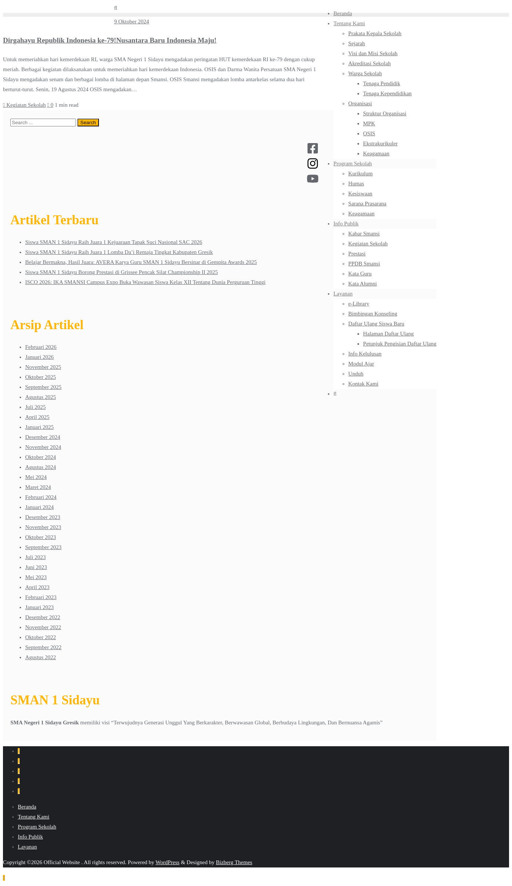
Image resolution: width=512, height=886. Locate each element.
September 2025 (43, 387)
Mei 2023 (36, 577)
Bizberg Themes (234, 862)
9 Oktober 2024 (131, 21)
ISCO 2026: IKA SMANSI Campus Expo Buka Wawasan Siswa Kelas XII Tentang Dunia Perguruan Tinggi (145, 282)
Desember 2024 (42, 437)
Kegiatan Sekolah (24, 105)
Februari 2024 (41, 497)
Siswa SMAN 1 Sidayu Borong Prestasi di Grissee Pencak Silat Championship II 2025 (121, 272)
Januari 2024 (39, 507)
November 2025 (43, 367)
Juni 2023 (36, 567)
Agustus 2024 (40, 467)
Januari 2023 (39, 607)
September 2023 (43, 547)
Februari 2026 (41, 347)
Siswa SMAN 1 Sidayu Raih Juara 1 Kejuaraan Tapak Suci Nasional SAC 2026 (113, 242)
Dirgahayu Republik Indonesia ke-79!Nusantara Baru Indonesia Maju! (109, 40)
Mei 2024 (36, 477)
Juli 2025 (35, 407)
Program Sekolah (37, 827)
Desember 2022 (42, 617)
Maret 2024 (38, 487)
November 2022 (43, 627)
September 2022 (43, 647)
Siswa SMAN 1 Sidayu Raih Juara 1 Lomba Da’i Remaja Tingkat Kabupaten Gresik (119, 252)
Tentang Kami (33, 817)
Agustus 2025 (40, 397)
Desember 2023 (42, 517)
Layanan (27, 847)
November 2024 (43, 447)
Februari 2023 (41, 597)
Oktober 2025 (40, 377)
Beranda (27, 807)
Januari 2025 (39, 427)
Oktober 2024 (40, 457)
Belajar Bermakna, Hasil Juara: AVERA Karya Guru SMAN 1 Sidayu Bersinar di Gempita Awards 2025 (141, 262)
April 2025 (37, 417)
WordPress (168, 862)
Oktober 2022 (40, 637)
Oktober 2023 (40, 537)
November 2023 (43, 527)
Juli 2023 (35, 557)
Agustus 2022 (40, 657)
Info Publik (30, 837)
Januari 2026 (39, 357)
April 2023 (37, 587)
